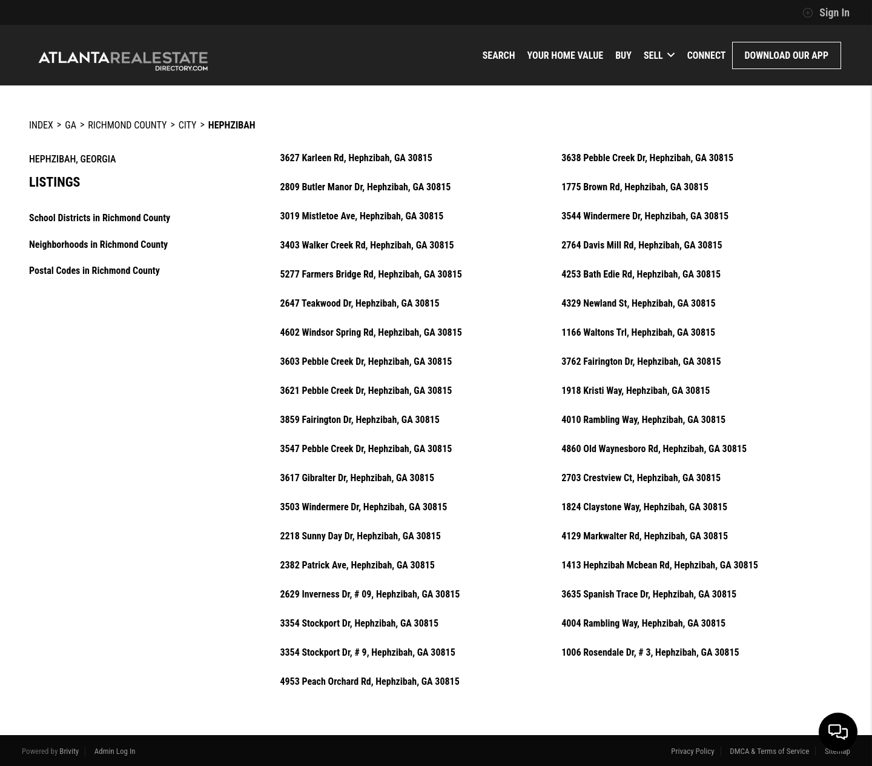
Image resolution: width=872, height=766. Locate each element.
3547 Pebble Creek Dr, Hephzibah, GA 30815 (366, 449)
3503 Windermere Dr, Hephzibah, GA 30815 (363, 507)
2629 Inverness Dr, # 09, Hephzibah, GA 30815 (370, 594)
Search (499, 55)
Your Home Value (565, 55)
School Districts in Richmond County (99, 218)
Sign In (826, 13)
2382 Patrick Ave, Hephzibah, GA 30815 (357, 565)
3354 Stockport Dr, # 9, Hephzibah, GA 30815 (367, 653)
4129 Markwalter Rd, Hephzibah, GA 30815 (644, 536)
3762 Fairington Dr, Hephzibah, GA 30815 (641, 362)
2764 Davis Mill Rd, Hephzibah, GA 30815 (641, 245)
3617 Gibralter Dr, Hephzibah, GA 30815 (357, 478)
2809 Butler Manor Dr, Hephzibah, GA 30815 (365, 187)
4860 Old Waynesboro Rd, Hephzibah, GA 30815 (654, 449)
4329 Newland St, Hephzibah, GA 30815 (638, 303)
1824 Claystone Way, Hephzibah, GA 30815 (644, 507)
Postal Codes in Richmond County (94, 270)
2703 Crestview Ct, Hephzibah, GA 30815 (641, 478)
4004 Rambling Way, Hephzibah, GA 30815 (643, 623)
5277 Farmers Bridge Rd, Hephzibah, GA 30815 (371, 274)
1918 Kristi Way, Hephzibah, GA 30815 (635, 391)
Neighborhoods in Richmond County (98, 244)
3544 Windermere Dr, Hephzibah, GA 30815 (644, 216)
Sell (659, 55)
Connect (706, 55)
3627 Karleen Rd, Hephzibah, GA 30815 (356, 158)
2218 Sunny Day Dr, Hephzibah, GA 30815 (360, 536)
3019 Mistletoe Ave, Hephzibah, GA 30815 (361, 216)
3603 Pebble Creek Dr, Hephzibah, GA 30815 (366, 362)
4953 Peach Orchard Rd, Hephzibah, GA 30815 (369, 682)
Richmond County (127, 125)
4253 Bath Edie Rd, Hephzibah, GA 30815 (641, 274)
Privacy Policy (692, 751)
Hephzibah (232, 125)
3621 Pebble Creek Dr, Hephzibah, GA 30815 (366, 391)
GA (70, 125)
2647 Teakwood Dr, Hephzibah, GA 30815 (359, 303)
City (188, 125)
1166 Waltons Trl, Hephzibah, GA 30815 (638, 333)
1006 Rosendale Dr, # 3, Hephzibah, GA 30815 (650, 653)
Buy (623, 55)
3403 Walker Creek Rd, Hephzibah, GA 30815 (367, 245)
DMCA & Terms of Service (769, 751)
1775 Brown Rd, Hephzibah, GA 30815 (634, 187)
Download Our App (786, 55)
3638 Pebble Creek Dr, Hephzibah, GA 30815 (647, 158)
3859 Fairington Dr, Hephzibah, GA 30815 (360, 420)
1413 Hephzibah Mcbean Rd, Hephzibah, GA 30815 (659, 565)
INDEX (41, 125)
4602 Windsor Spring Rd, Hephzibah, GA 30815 (370, 333)
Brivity (69, 751)
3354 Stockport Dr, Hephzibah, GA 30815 (359, 623)
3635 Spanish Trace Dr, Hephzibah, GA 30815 (648, 594)
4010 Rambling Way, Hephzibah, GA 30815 (643, 420)
